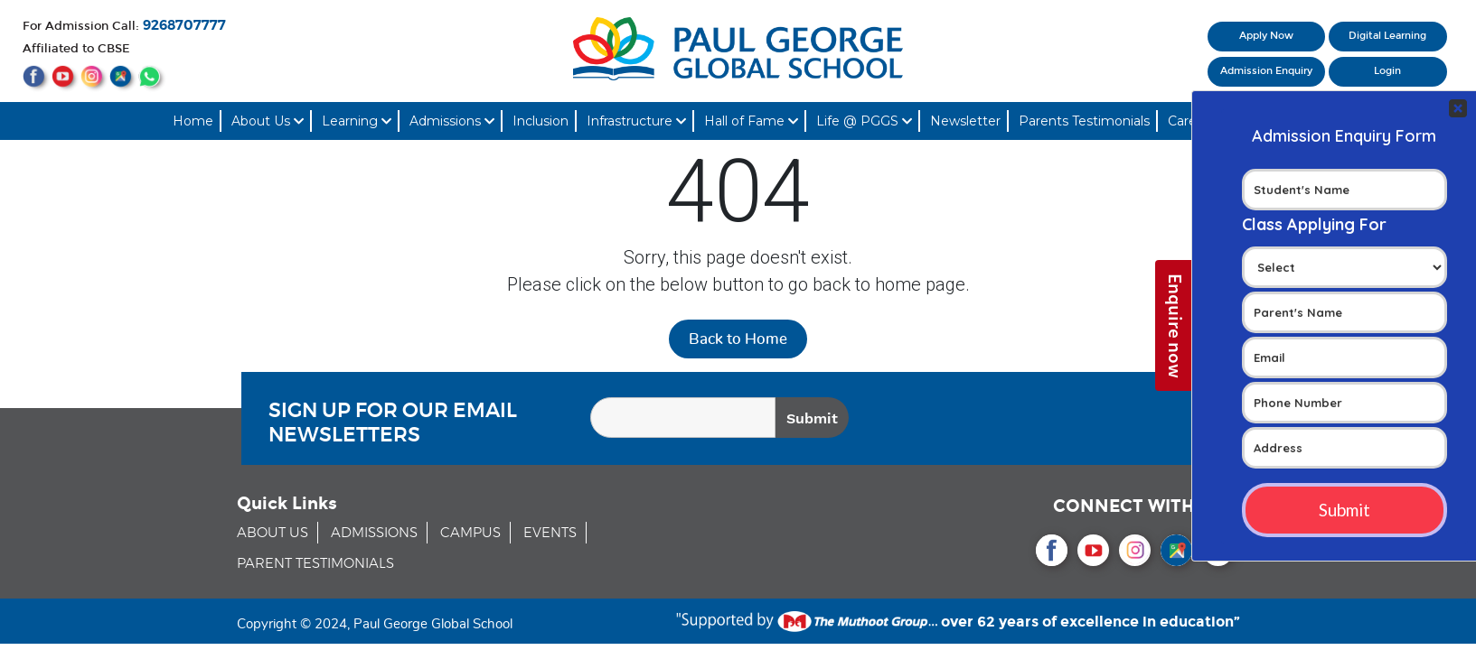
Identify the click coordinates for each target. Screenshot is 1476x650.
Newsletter (965, 121)
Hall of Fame (751, 121)
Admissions (451, 121)
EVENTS (550, 533)
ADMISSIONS (374, 533)
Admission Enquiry (1266, 71)
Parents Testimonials (1084, 121)
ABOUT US (272, 533)
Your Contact (1344, 326)
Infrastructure (636, 121)
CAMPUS (470, 533)
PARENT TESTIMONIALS (315, 564)
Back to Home (738, 339)
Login (1387, 71)
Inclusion (540, 121)
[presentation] (1084, 420)
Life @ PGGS (864, 121)
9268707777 (184, 25)
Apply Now (1266, 36)
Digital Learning (1387, 36)
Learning (356, 121)
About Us (267, 121)
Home (193, 121)
